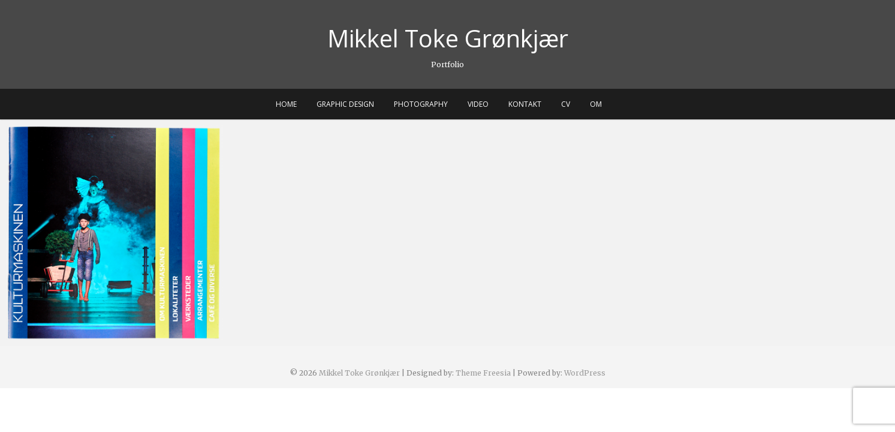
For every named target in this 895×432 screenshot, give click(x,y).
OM (596, 104)
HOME (286, 104)
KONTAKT (524, 104)
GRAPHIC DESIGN (345, 104)
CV (565, 104)
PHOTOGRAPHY (421, 104)
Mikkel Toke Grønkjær (447, 38)
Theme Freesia (483, 372)
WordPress (584, 372)
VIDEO (478, 104)
